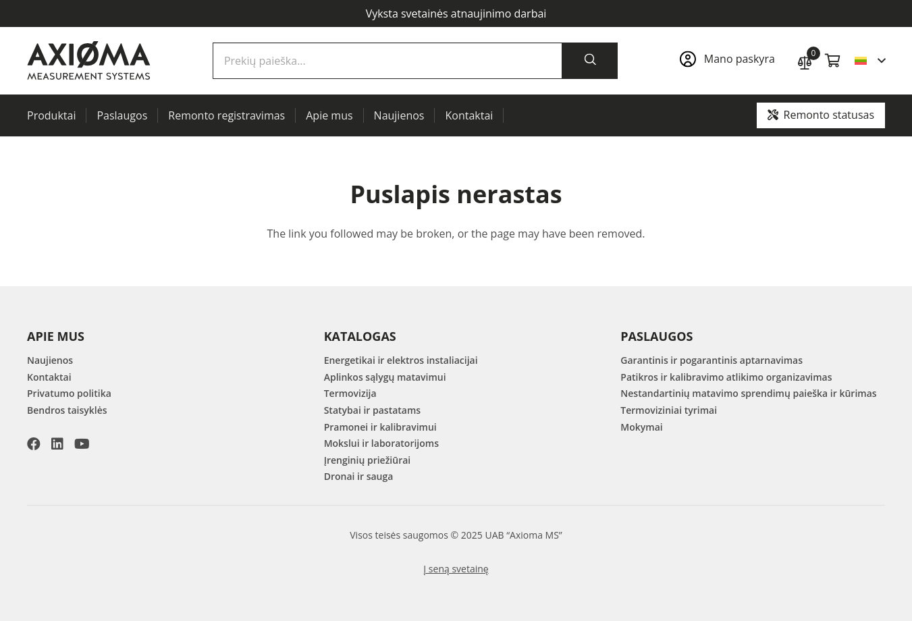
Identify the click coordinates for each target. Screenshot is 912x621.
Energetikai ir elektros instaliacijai (401, 360)
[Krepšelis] (833, 61)
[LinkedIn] (57, 444)
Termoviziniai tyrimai (668, 410)
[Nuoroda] (731, 61)
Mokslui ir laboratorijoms (381, 443)
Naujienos (50, 360)
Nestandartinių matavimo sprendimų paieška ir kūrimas (748, 393)
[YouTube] (82, 444)
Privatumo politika (69, 393)
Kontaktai (49, 377)
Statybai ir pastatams (372, 410)
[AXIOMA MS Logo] (89, 60)
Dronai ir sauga (359, 476)
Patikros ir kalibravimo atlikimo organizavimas (726, 377)
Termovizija (350, 393)
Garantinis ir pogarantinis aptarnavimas (711, 360)
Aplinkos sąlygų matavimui (385, 377)
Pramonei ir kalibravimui (380, 427)
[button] (870, 61)
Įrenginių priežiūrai (367, 460)
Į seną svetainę (455, 568)
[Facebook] (34, 444)
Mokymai (641, 427)
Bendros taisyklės (67, 410)
